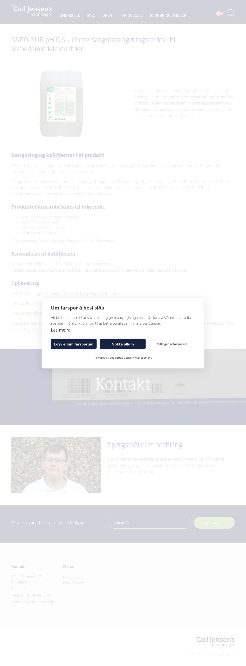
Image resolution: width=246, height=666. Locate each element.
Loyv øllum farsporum (73, 344)
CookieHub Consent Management (131, 357)
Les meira (61, 330)
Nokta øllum (123, 344)
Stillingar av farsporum (172, 344)
